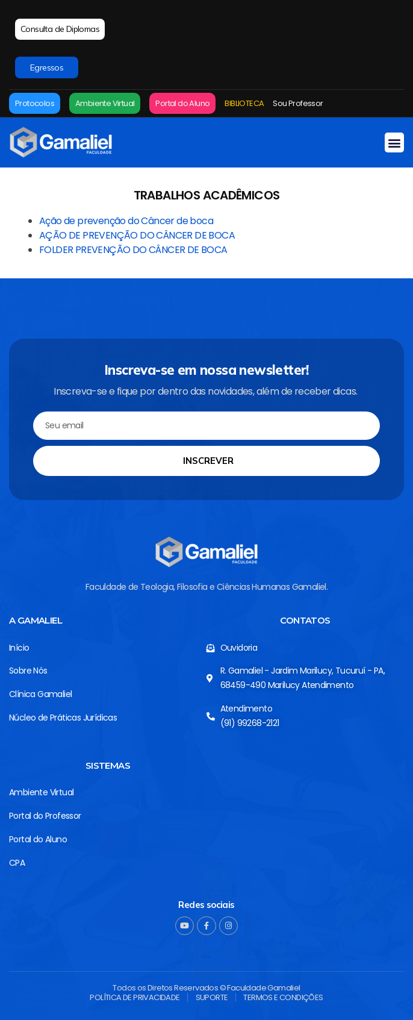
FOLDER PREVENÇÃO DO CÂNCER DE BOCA (133, 250)
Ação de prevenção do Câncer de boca (126, 221)
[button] (394, 142)
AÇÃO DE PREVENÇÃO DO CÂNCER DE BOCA (137, 235)
